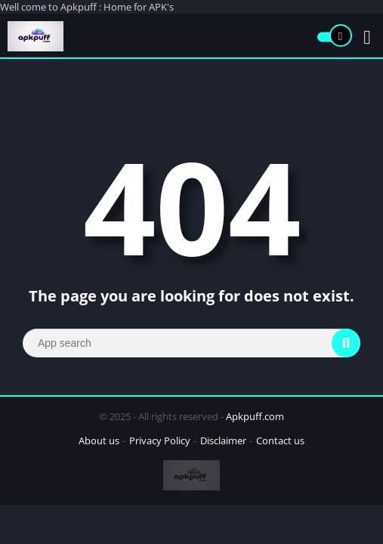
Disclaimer (223, 440)
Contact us (280, 440)
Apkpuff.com (255, 416)
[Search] (191, 343)
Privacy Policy (159, 440)
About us (99, 440)
